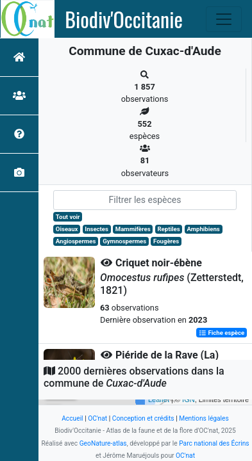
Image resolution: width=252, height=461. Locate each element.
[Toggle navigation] (224, 19)
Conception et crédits (143, 418)
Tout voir (68, 216)
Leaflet (158, 399)
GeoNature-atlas (103, 443)
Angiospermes (76, 241)
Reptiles (168, 228)
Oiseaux (67, 228)
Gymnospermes (124, 241)
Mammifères (133, 228)
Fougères (166, 241)
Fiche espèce (221, 332)
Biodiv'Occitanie (124, 19)
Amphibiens (203, 228)
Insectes (96, 228)
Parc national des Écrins (214, 443)
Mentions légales (204, 418)
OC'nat (97, 418)
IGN (188, 399)
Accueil (72, 418)
